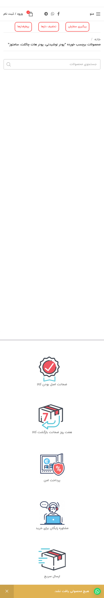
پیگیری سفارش (77, 26)
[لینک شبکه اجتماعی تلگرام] (46, 14)
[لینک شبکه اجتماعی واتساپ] (53, 14)
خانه (97, 39)
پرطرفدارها (23, 26)
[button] (97, 591)
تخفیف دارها (48, 26)
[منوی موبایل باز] (95, 14)
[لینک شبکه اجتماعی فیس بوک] (58, 14)
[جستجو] (52, 64)
